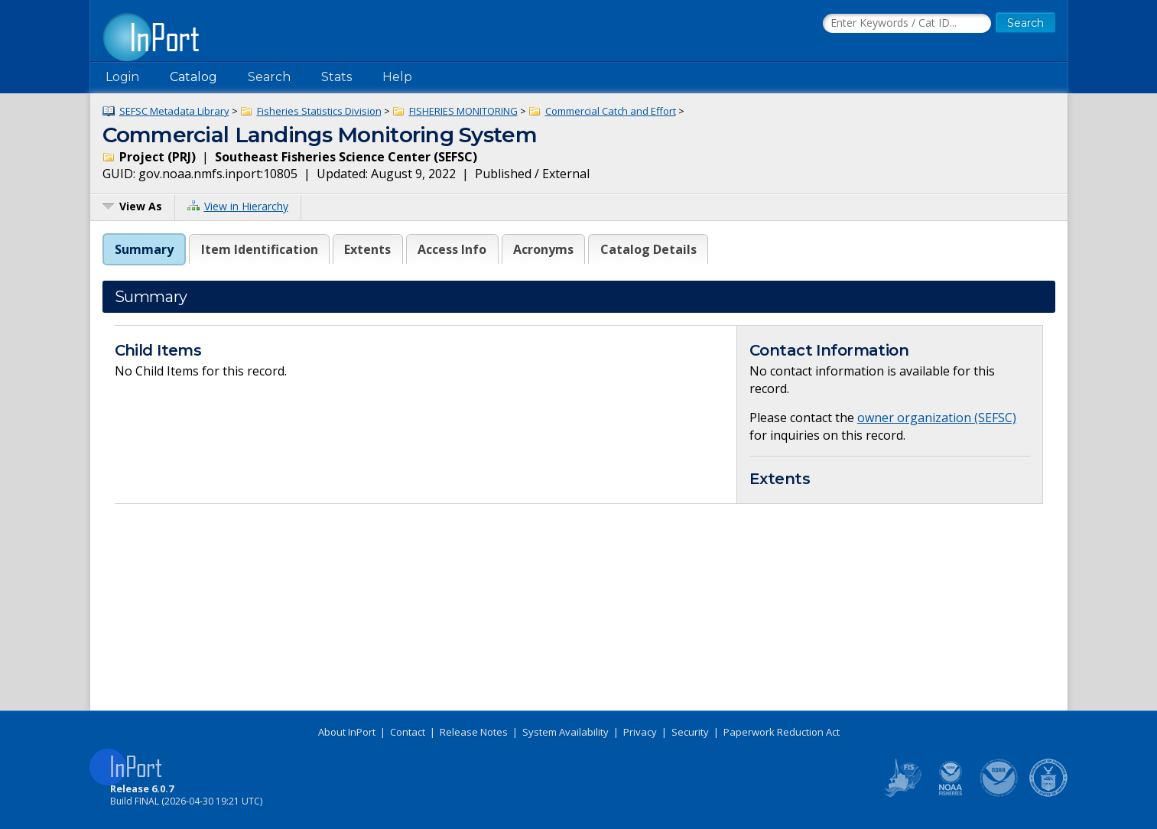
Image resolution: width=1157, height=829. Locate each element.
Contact (407, 732)
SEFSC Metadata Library (174, 111)
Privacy (640, 732)
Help (397, 77)
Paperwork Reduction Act (781, 732)
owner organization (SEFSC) (936, 417)
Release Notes (474, 732)
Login (122, 77)
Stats (336, 77)
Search (269, 77)
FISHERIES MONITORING (463, 111)
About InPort (346, 732)
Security (690, 732)
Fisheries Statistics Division (319, 111)
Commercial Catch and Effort (610, 111)
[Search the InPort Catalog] (907, 24)
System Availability (565, 732)
